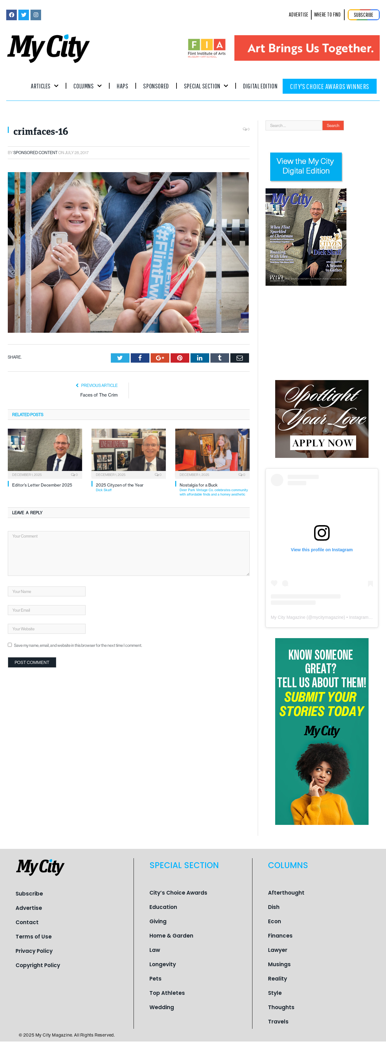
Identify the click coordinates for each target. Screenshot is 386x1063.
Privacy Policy (34, 951)
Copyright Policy (38, 965)
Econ (274, 921)
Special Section (206, 85)
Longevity (162, 964)
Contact (27, 922)
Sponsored (156, 86)
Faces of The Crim (99, 395)
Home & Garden (171, 935)
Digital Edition (260, 86)
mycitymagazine (328, 617)
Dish (274, 907)
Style (275, 993)
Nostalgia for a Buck (215, 489)
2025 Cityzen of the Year (131, 487)
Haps (122, 86)
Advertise (29, 908)
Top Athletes (167, 993)
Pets (155, 978)
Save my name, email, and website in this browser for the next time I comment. (78, 645)
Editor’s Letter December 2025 (42, 484)
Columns (87, 85)
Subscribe (29, 893)
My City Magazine (288, 617)
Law (154, 950)
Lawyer (277, 950)
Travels (278, 1021)
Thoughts (281, 1007)
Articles (45, 85)
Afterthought (286, 892)
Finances (280, 935)
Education (163, 907)
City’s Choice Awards (178, 892)
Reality (277, 978)
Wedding (161, 1007)
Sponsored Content (35, 152)
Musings (279, 964)
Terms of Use (34, 936)
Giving (158, 921)
